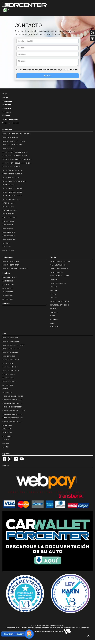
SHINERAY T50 (7, 295)
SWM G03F (6, 389)
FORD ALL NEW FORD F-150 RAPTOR (15, 269)
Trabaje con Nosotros (10, 123)
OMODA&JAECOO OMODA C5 (12, 396)
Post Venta (6, 105)
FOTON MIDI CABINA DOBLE (12, 174)
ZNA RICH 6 (54, 312)
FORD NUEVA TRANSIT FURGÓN (13, 141)
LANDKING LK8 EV (8, 239)
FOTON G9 (53, 290)
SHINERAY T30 (7, 385)
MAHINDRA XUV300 (9, 277)
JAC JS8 (5, 447)
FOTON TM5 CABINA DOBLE (12, 196)
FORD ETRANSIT (8, 148)
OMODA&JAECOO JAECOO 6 (12, 414)
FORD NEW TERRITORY (10, 338)
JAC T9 (52, 323)
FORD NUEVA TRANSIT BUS (12, 145)
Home (4, 94)
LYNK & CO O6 (7, 429)
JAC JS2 (5, 440)
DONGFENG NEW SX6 (9, 367)
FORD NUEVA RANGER (57, 265)
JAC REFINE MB (8, 250)
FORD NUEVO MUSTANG (10, 261)
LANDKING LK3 (7, 225)
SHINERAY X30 (7, 288)
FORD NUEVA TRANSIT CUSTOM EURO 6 (16, 134)
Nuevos (5, 97)
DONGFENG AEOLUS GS (10, 371)
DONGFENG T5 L (8, 378)
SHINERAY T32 (7, 292)
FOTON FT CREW (8, 207)
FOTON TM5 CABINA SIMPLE (12, 192)
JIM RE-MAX (54, 309)
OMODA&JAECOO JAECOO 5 (12, 400)
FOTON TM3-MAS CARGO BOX (12, 188)
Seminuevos (7, 101)
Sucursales (6, 112)
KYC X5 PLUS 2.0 (8, 221)
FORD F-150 (54, 279)
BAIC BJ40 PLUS (8, 285)
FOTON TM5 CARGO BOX (10, 199)
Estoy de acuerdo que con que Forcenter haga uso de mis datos (49, 69)
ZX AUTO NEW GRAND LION (59, 305)
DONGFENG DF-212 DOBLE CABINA (14, 156)
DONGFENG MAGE (8, 374)
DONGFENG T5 (7, 363)
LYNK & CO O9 (7, 436)
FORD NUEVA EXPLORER (11, 349)
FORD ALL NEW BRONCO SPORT (13, 345)
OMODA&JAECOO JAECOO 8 (12, 421)
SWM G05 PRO (7, 392)
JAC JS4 (5, 443)
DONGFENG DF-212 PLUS (11, 167)
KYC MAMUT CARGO (9, 210)
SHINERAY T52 (7, 299)
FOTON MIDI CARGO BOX (11, 177)
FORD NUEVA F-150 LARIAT (59, 276)
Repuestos (6, 108)
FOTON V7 (53, 294)
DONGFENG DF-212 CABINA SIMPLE (14, 152)
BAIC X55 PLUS (7, 281)
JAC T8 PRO (54, 319)
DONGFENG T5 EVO (9, 381)
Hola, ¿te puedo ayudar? (13, 634)
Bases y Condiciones (10, 119)
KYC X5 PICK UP (8, 214)
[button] (6, 10)
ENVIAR (47, 75)
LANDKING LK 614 (8, 232)
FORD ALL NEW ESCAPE (10, 341)
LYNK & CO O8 (7, 432)
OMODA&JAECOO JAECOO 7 (12, 407)
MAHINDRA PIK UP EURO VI (59, 301)
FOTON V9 (53, 298)
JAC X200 (6, 243)
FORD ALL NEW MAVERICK (59, 269)
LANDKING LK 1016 (8, 236)
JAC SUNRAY (54, 327)
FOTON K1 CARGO (8, 203)
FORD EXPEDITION (8, 356)
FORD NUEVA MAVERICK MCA (60, 261)
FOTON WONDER (8, 185)
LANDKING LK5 (7, 228)
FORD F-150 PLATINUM (58, 283)
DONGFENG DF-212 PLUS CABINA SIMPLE (17, 159)
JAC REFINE (6, 247)
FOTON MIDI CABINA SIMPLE (12, 170)
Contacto (6, 116)
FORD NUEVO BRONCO (10, 352)
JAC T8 (52, 316)
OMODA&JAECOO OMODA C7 (12, 403)
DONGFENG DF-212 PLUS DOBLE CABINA (16, 163)
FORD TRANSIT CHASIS (10, 137)
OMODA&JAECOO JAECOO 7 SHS (14, 411)
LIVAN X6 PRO (7, 425)
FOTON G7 (53, 287)
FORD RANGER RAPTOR (10, 265)
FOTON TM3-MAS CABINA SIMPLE (14, 181)
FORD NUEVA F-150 (56, 272)
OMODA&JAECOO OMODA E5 (12, 418)
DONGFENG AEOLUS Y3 (10, 360)
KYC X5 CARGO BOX (9, 217)
